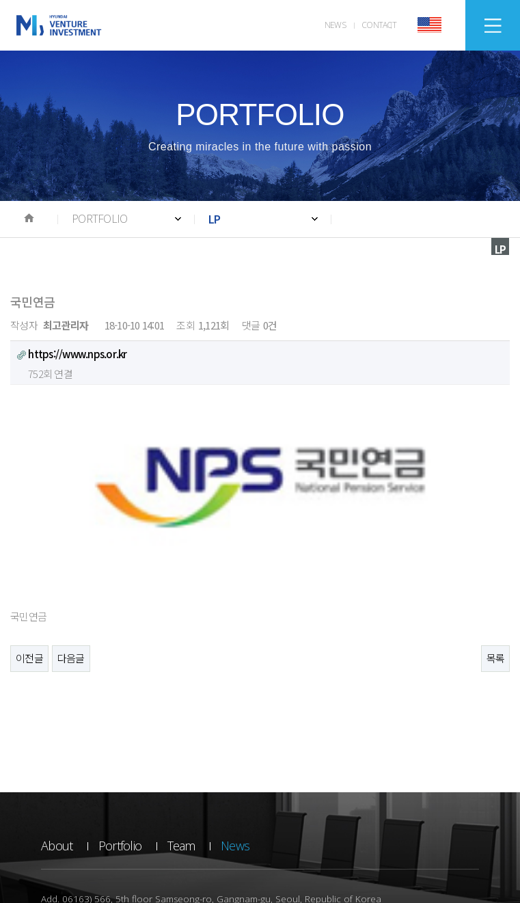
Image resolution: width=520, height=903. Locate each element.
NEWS (335, 25)
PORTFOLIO (99, 218)
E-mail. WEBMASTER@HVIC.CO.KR (314, 794)
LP (214, 219)
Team (181, 722)
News (235, 722)
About (56, 722)
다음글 (71, 534)
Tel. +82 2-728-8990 (79, 794)
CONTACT (378, 25)
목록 (496, 534)
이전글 (29, 534)
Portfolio (119, 722)
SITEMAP (493, 25)
